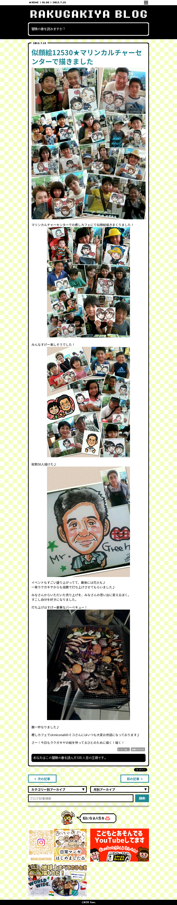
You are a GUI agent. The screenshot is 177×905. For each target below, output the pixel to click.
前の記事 (135, 778)
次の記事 (42, 778)
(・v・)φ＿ (123, 749)
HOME (35, 2)
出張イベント (138, 749)
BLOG (45, 2)
